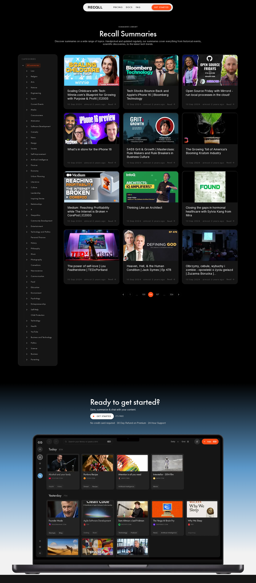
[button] (33, 65)
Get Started (161, 7)
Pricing (117, 7)
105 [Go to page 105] (143, 294)
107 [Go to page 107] (157, 294)
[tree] (38, 212)
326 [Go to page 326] (171, 294)
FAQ (138, 7)
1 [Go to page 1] (130, 294)
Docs (129, 7)
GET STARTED (102, 416)
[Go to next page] (178, 294)
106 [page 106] (150, 294)
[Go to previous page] (123, 294)
